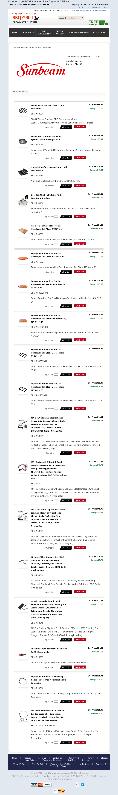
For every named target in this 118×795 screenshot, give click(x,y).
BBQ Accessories (44, 32)
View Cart (96, 7)
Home (14, 758)
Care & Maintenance (78, 33)
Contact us (57, 758)
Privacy (91, 758)
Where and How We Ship (60, 764)
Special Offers (60, 32)
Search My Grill (74, 758)
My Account (84, 7)
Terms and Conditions (52, 760)
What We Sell (38, 764)
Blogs (63, 766)
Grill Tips (72, 760)
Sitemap (85, 760)
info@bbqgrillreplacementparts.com (91, 10)
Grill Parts (28, 33)
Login (105, 7)
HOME (14, 33)
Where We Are (19, 764)
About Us (42, 758)
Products (27, 758)
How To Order (83, 764)
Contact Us (99, 33)
